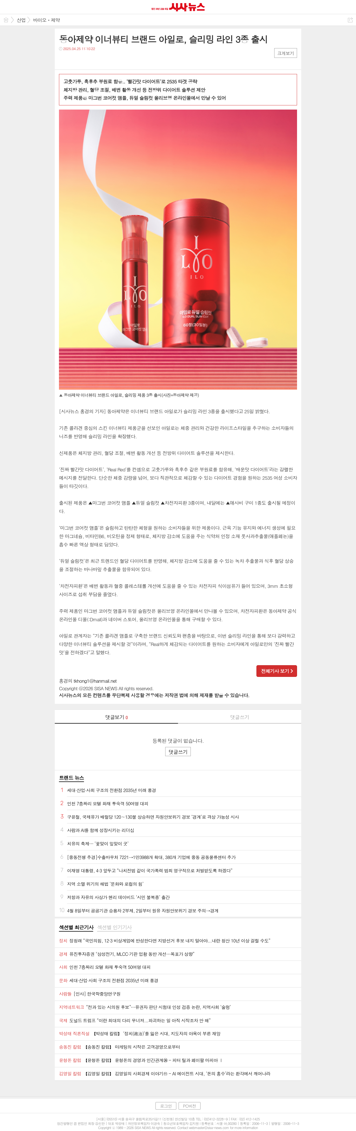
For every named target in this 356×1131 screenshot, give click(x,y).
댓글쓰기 (239, 717)
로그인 (166, 1106)
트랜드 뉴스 (71, 777)
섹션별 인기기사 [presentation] (114, 927)
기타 (97, 60)
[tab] (76, 927)
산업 (21, 20)
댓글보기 (116, 717)
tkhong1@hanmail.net (95, 680)
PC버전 (189, 1106)
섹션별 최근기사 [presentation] (76, 927)
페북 (64, 60)
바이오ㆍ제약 (46, 20)
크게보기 (285, 53)
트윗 (75, 60)
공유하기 (350, 20)
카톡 (86, 60)
